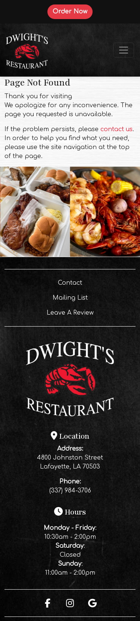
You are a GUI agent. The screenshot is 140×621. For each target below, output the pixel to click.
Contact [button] (91, 282)
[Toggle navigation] (123, 50)
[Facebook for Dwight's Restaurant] (47, 603)
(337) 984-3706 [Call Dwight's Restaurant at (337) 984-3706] (70, 490)
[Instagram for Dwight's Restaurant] (70, 603)
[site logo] (27, 50)
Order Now (73, 11)
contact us (116, 129)
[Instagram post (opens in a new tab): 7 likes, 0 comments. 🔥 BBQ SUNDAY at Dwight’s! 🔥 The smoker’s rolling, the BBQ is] (35, 255)
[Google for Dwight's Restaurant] (92, 603)
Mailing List (70, 297)
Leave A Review (85, 312)
